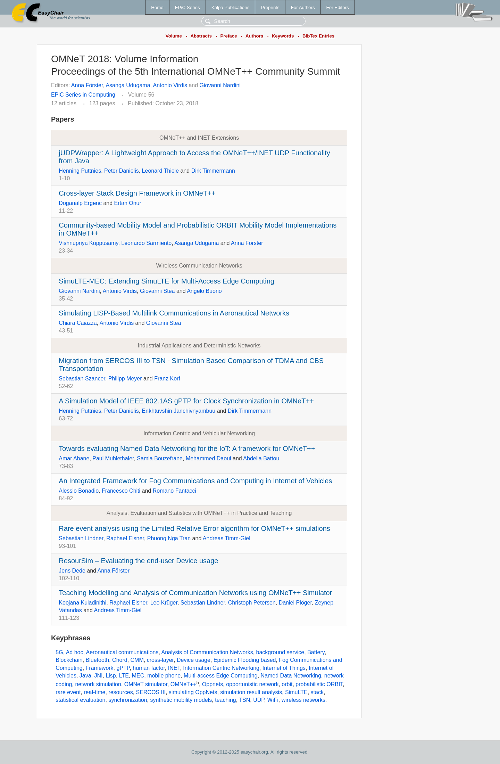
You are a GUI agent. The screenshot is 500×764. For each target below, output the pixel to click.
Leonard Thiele (160, 171)
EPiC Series (187, 7)
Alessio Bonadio (79, 491)
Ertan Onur (127, 203)
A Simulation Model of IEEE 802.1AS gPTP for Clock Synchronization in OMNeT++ (186, 401)
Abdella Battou (261, 458)
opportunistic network (252, 685)
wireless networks (303, 700)
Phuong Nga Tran (169, 538)
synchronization (127, 700)
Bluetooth (97, 660)
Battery (316, 652)
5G (59, 652)
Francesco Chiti (121, 491)
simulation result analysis (251, 692)
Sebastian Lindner (81, 538)
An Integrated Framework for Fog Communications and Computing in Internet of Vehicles (195, 481)
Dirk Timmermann (213, 171)
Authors (254, 36)
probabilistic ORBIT (319, 685)
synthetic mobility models (181, 700)
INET (174, 668)
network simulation (98, 685)
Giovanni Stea (157, 291)
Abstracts (200, 36)
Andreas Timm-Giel (226, 538)
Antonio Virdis (170, 85)
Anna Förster (87, 85)
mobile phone (164, 676)
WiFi (272, 700)
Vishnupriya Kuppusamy (88, 243)
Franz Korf (167, 378)
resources (120, 692)
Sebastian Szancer (82, 378)
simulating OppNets (193, 692)
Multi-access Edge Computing (221, 676)
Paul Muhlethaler (113, 458)
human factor (149, 668)
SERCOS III (151, 692)
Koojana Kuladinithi (82, 603)
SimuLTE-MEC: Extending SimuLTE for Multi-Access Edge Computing (166, 281)
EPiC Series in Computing (83, 95)
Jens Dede (72, 571)
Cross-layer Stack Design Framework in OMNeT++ (137, 193)
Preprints (270, 7)
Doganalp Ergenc (80, 203)
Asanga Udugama (128, 85)
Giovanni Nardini (220, 85)
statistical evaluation (80, 700)
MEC (138, 676)
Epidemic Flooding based (245, 660)
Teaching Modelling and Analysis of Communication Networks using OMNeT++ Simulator (195, 593)
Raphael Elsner (125, 538)
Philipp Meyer (125, 378)
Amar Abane (74, 458)
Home (157, 7)
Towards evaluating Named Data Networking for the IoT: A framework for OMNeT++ (187, 448)
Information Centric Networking (221, 668)
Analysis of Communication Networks (207, 652)
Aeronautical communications (122, 652)
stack (317, 692)
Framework (100, 668)
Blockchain (69, 660)
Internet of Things (284, 668)
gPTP (123, 668)
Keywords (283, 36)
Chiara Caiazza (78, 323)
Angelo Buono (204, 291)
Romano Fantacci (174, 491)
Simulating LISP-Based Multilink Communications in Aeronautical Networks (174, 313)
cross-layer (160, 660)
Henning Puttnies (80, 171)
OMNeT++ (183, 685)
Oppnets (212, 685)
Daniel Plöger (295, 603)
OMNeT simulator (145, 685)
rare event (68, 692)
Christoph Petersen (252, 603)
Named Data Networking (291, 676)
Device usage (193, 660)
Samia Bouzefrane (160, 458)
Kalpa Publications (230, 7)
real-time (94, 692)
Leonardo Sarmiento (146, 243)
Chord (119, 660)
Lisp (111, 676)
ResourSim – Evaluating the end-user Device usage (138, 561)
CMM (137, 660)
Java (85, 676)
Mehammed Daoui (208, 458)
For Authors (303, 7)
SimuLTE (296, 692)
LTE (124, 676)
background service (280, 652)
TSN (244, 700)
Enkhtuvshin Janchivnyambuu (179, 411)
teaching (225, 700)
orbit (287, 685)
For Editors (337, 7)
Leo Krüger (163, 603)
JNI (98, 676)
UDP (258, 700)
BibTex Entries (318, 36)
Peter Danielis (121, 171)
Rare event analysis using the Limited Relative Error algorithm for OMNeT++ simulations (194, 528)
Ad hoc (74, 652)
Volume (174, 36)
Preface (228, 36)
